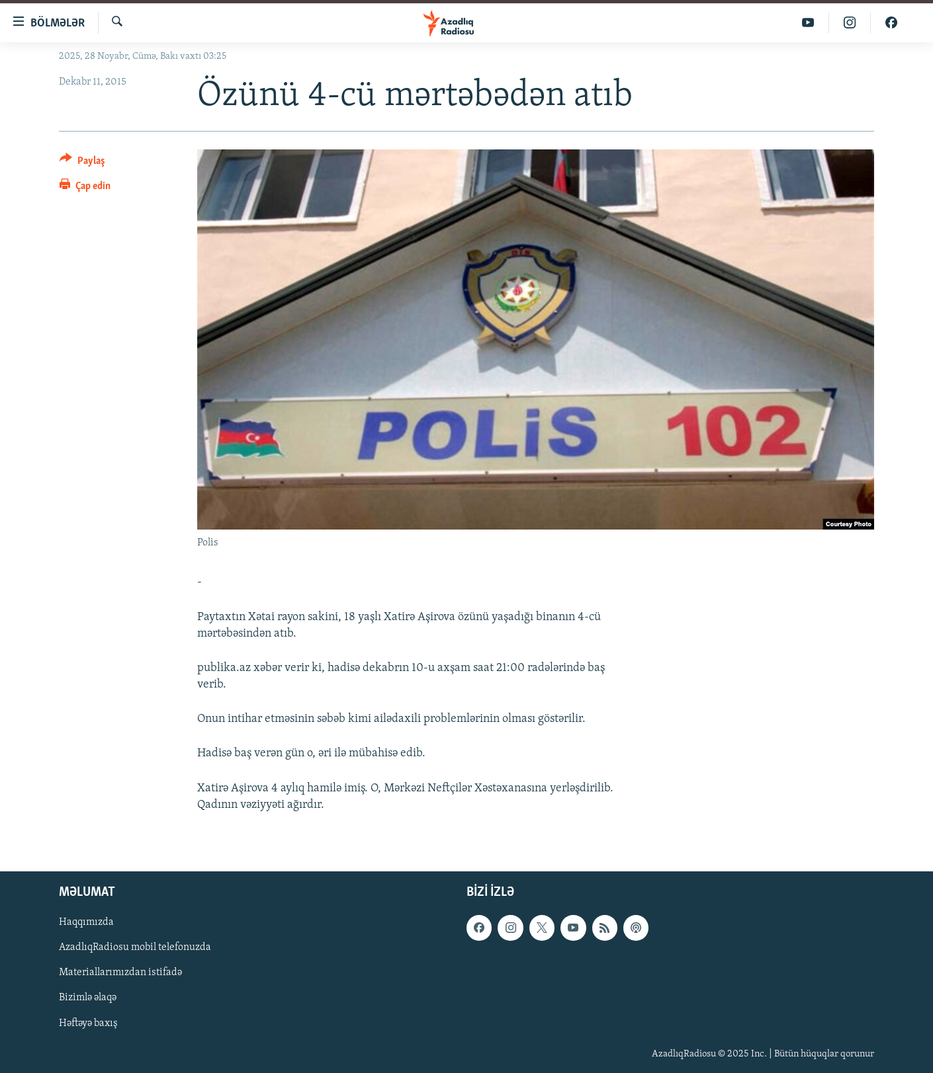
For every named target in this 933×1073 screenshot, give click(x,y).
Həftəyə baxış (88, 1023)
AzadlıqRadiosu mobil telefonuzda (135, 947)
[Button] (82, 163)
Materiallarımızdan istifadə (120, 972)
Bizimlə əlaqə (87, 997)
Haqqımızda (86, 922)
